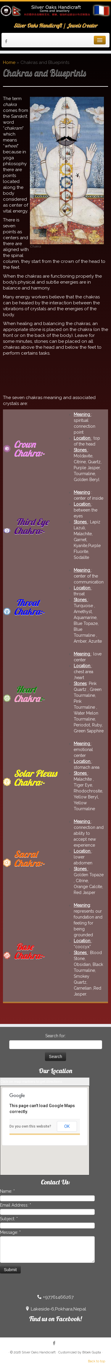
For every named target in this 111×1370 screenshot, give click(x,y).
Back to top (96, 1361)
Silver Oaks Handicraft (39, 1352)
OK (67, 1126)
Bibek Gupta (92, 1352)
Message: (10, 1232)
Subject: (9, 1218)
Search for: (55, 1035)
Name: (7, 1191)
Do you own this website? (30, 1126)
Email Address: (15, 1205)
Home (9, 62)
